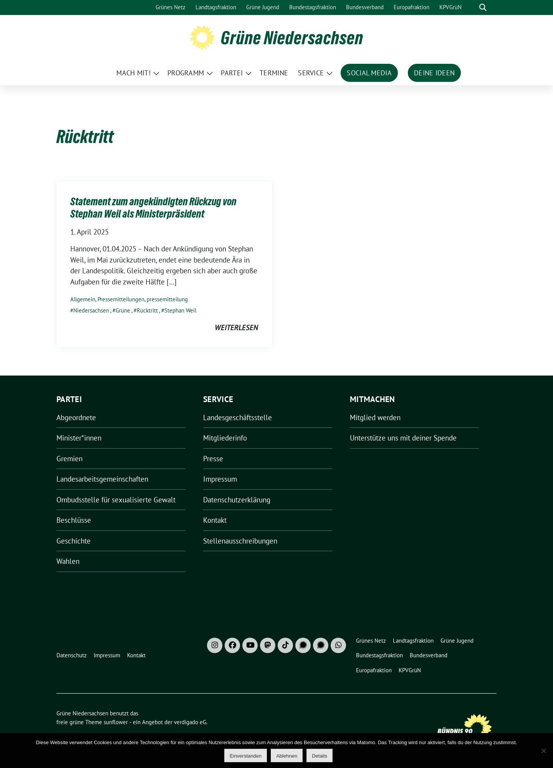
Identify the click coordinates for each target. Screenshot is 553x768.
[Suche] (472, 7)
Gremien (69, 458)
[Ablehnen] (543, 751)
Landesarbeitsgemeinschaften (102, 479)
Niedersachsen (91, 310)
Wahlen (67, 561)
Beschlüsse (73, 520)
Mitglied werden (375, 417)
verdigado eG (190, 722)
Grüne (123, 310)
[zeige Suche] (482, 7)
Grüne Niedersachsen (292, 37)
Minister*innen (78, 437)
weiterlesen (236, 327)
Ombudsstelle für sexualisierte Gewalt (116, 499)
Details (319, 756)
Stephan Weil (180, 310)
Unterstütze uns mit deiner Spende (403, 437)
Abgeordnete (76, 417)
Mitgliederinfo (225, 437)
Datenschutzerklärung (236, 499)
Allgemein (82, 299)
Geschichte (73, 540)
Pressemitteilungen (121, 299)
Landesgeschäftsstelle (237, 417)
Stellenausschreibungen (240, 540)
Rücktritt (147, 310)
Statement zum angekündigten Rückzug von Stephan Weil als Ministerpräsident (153, 207)
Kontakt (215, 520)
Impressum (220, 479)
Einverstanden (246, 756)
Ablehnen (286, 756)
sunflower (116, 722)
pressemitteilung (167, 299)
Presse (213, 458)
